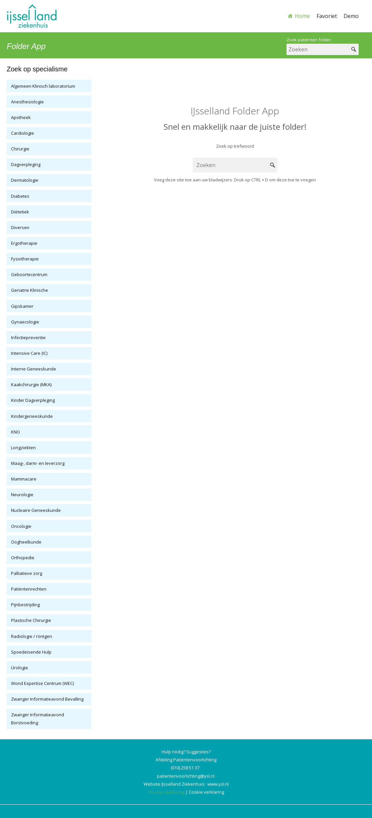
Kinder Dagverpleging (33, 400)
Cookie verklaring (206, 792)
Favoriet (327, 16)
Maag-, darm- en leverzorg (37, 463)
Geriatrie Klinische (29, 290)
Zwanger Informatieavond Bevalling (47, 699)
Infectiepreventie (28, 337)
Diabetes (20, 196)
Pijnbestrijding (25, 605)
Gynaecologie (25, 322)
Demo (351, 16)
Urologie (19, 668)
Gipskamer (22, 306)
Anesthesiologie (27, 102)
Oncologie (21, 526)
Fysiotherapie (25, 259)
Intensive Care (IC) (29, 353)
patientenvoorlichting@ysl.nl (185, 776)
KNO (15, 432)
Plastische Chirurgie (31, 620)
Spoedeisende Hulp (31, 652)
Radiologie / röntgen (31, 636)
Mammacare (23, 479)
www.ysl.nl (218, 784)
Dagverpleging (25, 164)
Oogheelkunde (26, 542)
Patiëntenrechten (28, 589)
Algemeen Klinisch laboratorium (43, 86)
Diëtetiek (20, 212)
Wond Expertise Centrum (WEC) (42, 683)
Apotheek (21, 117)
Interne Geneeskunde (33, 369)
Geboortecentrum (29, 274)
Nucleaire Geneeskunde (36, 510)
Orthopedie (22, 558)
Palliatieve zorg (26, 573)
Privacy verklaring (166, 792)
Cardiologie (22, 133)
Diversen (20, 227)
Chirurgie (20, 149)
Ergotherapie (24, 243)
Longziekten (23, 448)
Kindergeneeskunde (32, 416)
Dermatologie (24, 180)
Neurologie (22, 495)
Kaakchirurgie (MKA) (31, 384)
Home (302, 16)
